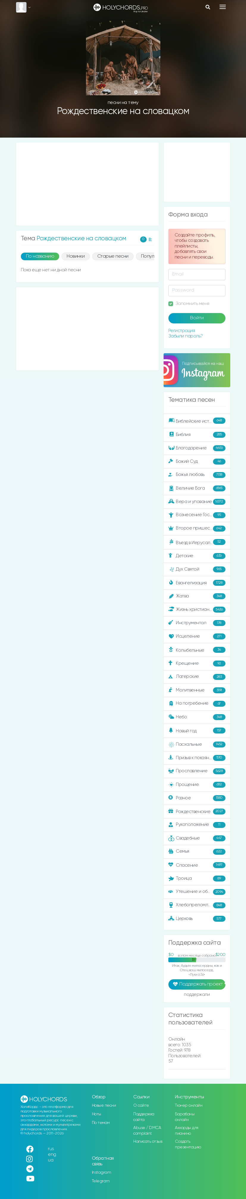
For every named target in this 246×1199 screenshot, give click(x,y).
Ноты (96, 1114)
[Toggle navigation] (222, 7)
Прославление (196, 771)
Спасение (196, 865)
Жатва (196, 596)
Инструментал (196, 623)
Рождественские (196, 812)
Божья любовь (196, 475)
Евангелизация (196, 583)
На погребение (196, 704)
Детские (196, 556)
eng (52, 1154)
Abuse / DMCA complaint (147, 1131)
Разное (196, 798)
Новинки (76, 256)
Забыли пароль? (185, 336)
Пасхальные (196, 745)
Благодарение (196, 448)
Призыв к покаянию (196, 758)
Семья (196, 852)
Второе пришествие (196, 529)
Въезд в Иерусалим (196, 542)
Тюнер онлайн (188, 1105)
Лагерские (196, 677)
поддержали (197, 995)
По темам (101, 1123)
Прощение (196, 785)
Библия (196, 435)
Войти (197, 318)
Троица (196, 879)
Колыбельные (196, 650)
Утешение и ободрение (197, 892)
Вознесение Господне (196, 515)
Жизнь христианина (196, 610)
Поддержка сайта (143, 1117)
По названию (40, 256)
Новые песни (104, 1105)
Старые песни (113, 256)
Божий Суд (196, 462)
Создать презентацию (188, 1144)
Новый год (196, 731)
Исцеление (196, 636)
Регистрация (181, 330)
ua (50, 1160)
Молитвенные (196, 690)
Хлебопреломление (196, 905)
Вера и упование (196, 502)
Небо (196, 717)
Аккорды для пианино (186, 1131)
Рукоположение (196, 825)
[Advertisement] (87, 184)
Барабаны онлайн (184, 1117)
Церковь (196, 919)
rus (51, 1149)
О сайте (141, 1105)
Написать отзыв (147, 1141)
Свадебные (196, 838)
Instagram (101, 1172)
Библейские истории (196, 420)
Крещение (196, 664)
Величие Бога (196, 488)
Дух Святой (196, 569)
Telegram (101, 1181)
